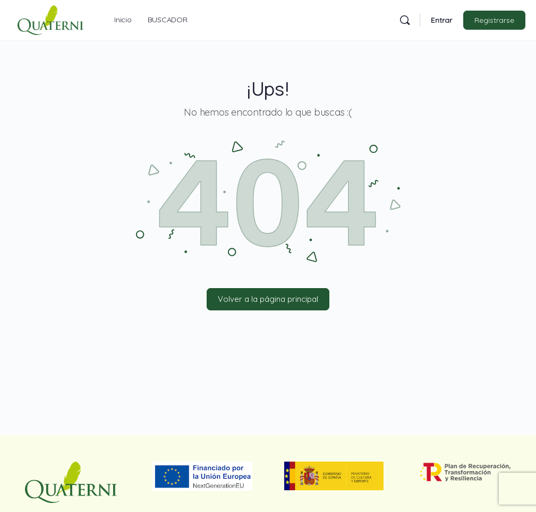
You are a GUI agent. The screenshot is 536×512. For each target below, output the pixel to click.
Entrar (441, 20)
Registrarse (494, 20)
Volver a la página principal (268, 299)
